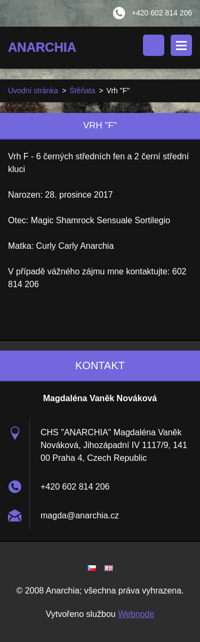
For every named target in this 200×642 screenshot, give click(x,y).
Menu (181, 45)
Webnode (136, 614)
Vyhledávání (153, 45)
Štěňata (82, 90)
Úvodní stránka (33, 90)
